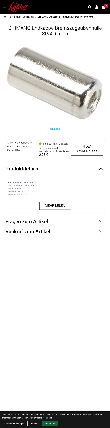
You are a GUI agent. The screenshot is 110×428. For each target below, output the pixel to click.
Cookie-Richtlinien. (44, 418)
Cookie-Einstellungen (14, 423)
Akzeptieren (49, 423)
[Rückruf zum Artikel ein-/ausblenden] (55, 231)
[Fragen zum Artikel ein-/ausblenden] (55, 221)
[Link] (4, 7)
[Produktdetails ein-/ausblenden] (55, 169)
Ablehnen (34, 423)
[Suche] (89, 7)
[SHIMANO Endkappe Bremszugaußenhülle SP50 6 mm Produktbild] (55, 83)
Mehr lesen (55, 206)
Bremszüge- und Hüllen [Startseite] (22, 16)
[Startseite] (4, 17)
